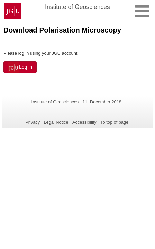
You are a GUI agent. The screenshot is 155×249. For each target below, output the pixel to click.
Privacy (32, 122)
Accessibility (84, 122)
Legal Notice (56, 122)
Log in (20, 67)
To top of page (114, 122)
